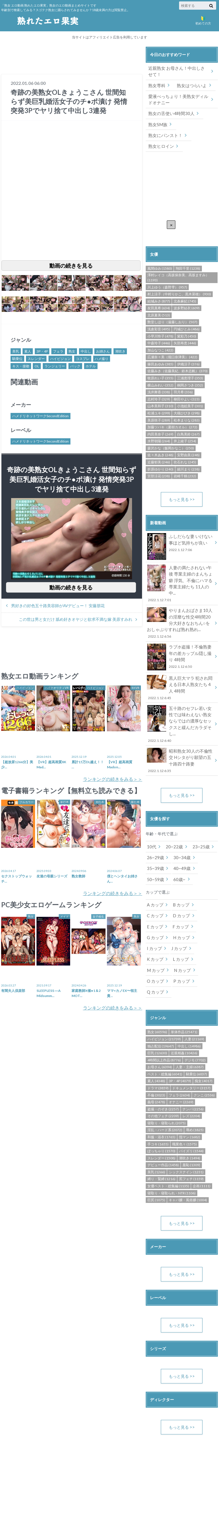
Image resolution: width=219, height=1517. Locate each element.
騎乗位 (17, 359)
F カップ (178, 892)
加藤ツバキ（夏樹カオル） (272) (172, 414)
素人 (27, 351)
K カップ (202, 913)
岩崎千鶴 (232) (185, 462)
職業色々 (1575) (184, 1097)
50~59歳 (154, 846)
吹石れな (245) (185, 449)
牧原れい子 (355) (160, 365)
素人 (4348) (156, 1034)
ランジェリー (54, 366)
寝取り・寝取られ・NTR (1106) (171, 1146)
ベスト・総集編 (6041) (164, 1027)
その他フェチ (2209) (163, 1069)
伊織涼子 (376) (188, 351)
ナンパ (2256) (193, 1062)
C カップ (155, 882)
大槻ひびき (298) (187, 400)
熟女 (71, 351)
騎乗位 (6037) (196, 1027)
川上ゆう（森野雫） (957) (167, 273)
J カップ (178, 913)
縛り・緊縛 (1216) (161, 1132)
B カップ (179, 871)
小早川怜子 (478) (160, 322)
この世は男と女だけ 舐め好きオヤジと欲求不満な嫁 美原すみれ (75, 619)
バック (75, 366)
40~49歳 (179, 836)
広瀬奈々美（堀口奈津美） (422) (172, 343)
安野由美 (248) (188, 441)
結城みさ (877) (158, 287)
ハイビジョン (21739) (164, 992)
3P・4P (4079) (180, 1034)
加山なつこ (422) (160, 337)
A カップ (155, 871)
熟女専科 (156, 84)
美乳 (15, 351)
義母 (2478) (156, 1055)
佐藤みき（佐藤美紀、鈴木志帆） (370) (177, 357)
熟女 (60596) (157, 985)
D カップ (180, 882)
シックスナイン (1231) (186, 1125)
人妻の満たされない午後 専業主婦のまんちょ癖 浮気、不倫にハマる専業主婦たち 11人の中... (180, 566)
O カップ (180, 934)
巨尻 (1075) (156, 1153)
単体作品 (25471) (184, 985)
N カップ (155, 934)
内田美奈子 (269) (160, 420)
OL (37, 366)
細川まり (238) (188, 455)
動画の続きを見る (71, 265)
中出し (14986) (189, 999)
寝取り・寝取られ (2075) (166, 1076)
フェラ (58, 351)
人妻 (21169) (194, 992)
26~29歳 (154, 825)
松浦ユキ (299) (158, 400)
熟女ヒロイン (160, 132)
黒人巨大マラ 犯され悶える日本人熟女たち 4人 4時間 (180, 665)
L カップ (154, 924)
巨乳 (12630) (157, 1006)
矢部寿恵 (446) (185, 329)
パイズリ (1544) (191, 1104)
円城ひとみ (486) (187, 316)
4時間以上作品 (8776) (164, 1013)
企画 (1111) (201, 1139)
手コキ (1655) (158, 1097)
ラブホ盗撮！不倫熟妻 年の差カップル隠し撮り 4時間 (180, 635)
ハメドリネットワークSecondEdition (40, 416)
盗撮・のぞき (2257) (163, 1062)
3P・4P (42, 351)
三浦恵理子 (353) (190, 365)
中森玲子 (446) (158, 329)
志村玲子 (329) (158, 386)
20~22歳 (172, 814)
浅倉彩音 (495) (158, 316)
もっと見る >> (182, 486)
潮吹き (120, 351)
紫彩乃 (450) (186, 322)
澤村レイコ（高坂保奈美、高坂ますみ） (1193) (178, 264)
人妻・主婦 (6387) (190, 1020)
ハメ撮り (101, 359)
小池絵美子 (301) (190, 392)
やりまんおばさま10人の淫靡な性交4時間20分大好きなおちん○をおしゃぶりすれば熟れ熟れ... (180, 601)
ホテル (91, 366)
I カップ (154, 913)
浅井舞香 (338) (158, 378)
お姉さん (103, 351)
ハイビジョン (60, 359)
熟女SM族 (157, 122)
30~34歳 (179, 825)
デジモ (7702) (195, 1013)
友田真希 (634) (158, 294)
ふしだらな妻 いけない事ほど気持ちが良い (180, 530)
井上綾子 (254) (185, 427)
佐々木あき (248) (160, 441)
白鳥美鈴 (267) (188, 420)
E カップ (154, 892)
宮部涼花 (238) (158, 462)
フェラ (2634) (179, 1048)
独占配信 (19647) (160, 999)
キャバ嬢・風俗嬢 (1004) (188, 1153)
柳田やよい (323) (187, 386)
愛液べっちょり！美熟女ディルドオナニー (178, 98)
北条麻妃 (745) (185, 287)
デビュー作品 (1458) (163, 1118)
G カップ (155, 903)
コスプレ (83, 359)
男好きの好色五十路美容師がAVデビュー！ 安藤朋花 (58, 605)
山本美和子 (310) (160, 392)
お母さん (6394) (159, 1020)
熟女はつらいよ (190, 84)
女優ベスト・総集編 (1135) (168, 1139)
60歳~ (177, 846)
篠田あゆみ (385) (160, 351)
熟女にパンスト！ (193, 122)
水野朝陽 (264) (158, 427)
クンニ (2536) (204, 1048)
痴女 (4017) (203, 1034)
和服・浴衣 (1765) (161, 1090)
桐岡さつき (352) (190, 371)
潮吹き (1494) (189, 1111)
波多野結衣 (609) (187, 294)
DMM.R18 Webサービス (193, 1473)
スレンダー (36, 359)
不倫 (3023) (156, 1048)
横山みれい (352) (160, 371)
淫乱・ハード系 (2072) (164, 1083)
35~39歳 (154, 836)
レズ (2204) (191, 1069)
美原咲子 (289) (158, 406)
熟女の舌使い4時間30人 (169, 111)
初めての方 (203, 20)
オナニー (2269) (181, 1055)
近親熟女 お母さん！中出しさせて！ (176, 71)
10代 (151, 814)
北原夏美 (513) (158, 302)
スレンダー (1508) (161, 1111)
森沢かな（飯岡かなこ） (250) (170, 435)
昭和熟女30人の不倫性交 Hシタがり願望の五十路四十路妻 (180, 729)
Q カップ (180, 945)
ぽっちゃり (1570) (161, 1104)
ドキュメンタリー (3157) (191, 1041)
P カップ (155, 945)
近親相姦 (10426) (184, 1006)
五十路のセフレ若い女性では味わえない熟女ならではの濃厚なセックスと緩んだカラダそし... (180, 697)
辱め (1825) (195, 1083)
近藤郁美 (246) (158, 449)
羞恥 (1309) (191, 1118)
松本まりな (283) (187, 406)
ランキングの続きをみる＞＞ (112, 779)
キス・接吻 (20, 366)
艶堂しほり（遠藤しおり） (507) (172, 308)
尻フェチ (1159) (191, 1132)
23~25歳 (197, 814)
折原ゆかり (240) (160, 455)
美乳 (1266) (156, 1125)
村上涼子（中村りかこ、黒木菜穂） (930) (179, 281)
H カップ (180, 903)
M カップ (179, 924)
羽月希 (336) (183, 378)
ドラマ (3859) (158, 1041)
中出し (86, 351)
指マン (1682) (189, 1090)
